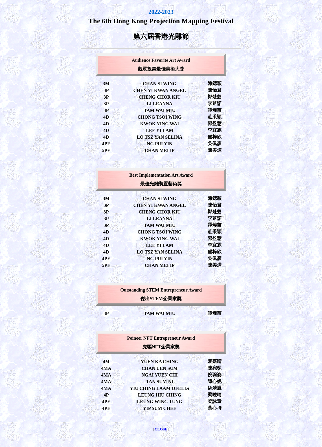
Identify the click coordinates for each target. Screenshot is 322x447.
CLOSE (161, 429)
